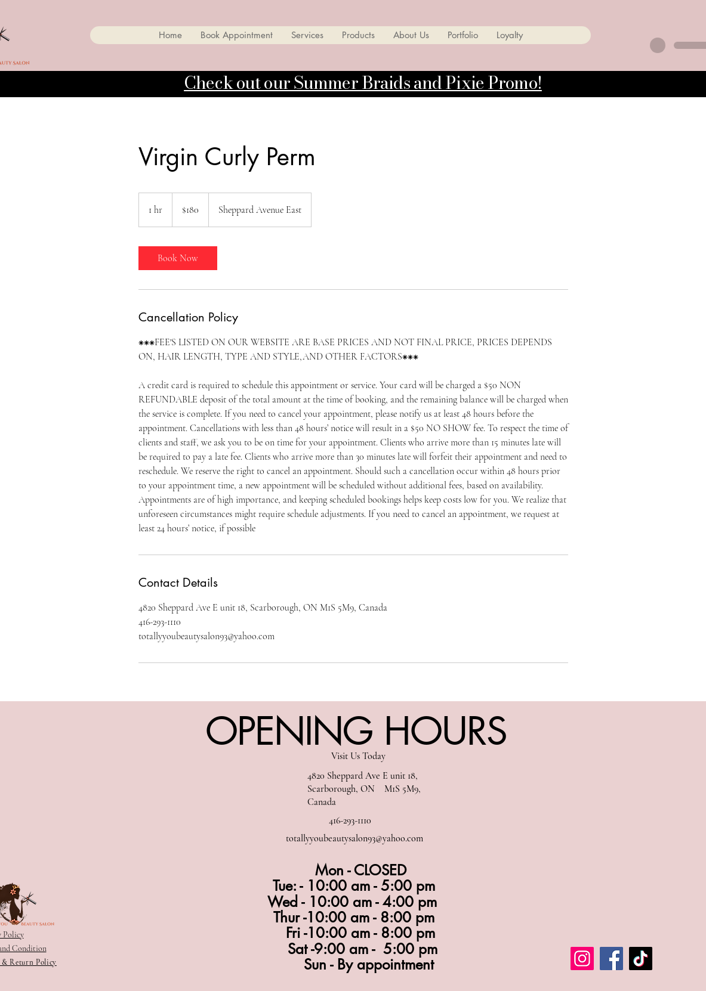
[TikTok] (640, 958)
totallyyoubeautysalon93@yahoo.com (354, 838)
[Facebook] (611, 958)
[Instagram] (582, 958)
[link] (177, 258)
